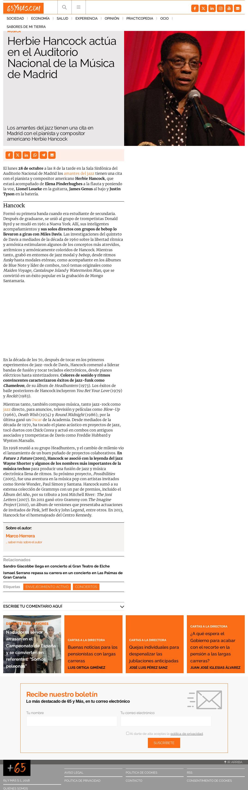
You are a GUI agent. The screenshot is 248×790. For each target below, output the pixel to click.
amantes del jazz (79, 173)
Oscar (37, 419)
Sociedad (15, 20)
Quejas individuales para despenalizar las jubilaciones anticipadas (154, 643)
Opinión (112, 20)
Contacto (134, 780)
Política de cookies (141, 772)
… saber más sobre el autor (24, 542)
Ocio (164, 20)
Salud (62, 20)
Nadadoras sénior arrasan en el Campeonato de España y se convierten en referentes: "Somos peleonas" (32, 638)
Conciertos (86, 587)
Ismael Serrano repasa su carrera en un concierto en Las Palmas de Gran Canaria (63, 575)
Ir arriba (233, 762)
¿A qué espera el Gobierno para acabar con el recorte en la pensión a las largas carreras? (215, 639)
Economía (40, 20)
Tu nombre (35, 713)
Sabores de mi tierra (195, 20)
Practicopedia (139, 20)
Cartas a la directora (91, 626)
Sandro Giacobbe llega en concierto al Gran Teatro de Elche (56, 566)
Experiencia (86, 20)
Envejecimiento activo (47, 587)
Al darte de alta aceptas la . (164, 734)
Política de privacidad (82, 780)
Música (15, 31)
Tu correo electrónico (137, 713)
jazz (7, 409)
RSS (189, 772)
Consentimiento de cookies (209, 780)
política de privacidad (186, 734)
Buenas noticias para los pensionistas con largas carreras (92, 646)
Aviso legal (74, 772)
